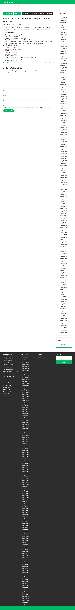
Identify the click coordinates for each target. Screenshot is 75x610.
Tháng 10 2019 (63, 127)
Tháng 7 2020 (63, 108)
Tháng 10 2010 (63, 318)
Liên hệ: (17, 6)
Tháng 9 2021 (63, 75)
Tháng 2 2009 (63, 330)
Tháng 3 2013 (63, 263)
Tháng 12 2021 (63, 68)
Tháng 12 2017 (63, 156)
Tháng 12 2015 (63, 196)
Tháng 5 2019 (63, 130)
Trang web (6, 101)
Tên (4, 90)
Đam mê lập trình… (49, 62)
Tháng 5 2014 (63, 232)
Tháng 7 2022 (63, 58)
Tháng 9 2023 (63, 44)
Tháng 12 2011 (63, 294)
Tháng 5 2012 (63, 285)
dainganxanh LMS (54, 6)
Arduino (7, 366)
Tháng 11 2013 (63, 244)
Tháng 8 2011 (63, 304)
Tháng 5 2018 (63, 149)
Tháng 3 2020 (63, 118)
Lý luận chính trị (8, 387)
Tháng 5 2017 (63, 163)
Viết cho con (6, 62)
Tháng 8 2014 (63, 225)
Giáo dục (17, 13)
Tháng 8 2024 (63, 30)
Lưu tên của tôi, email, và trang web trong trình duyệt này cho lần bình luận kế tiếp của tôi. (27, 107)
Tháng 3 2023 (63, 49)
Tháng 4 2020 (63, 115)
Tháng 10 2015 (63, 201)
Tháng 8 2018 (63, 146)
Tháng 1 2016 (63, 194)
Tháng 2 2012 (63, 292)
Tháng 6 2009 (63, 323)
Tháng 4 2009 (63, 328)
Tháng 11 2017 (63, 158)
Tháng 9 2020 (63, 103)
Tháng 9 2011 (63, 301)
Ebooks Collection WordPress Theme (30, 608)
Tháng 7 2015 (63, 208)
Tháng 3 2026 (63, 18)
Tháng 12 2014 (63, 220)
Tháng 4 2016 (63, 189)
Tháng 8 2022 (63, 56)
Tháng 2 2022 (63, 63)
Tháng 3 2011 (63, 316)
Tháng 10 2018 (63, 142)
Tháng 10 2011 (63, 299)
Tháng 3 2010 (63, 320)
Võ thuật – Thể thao (9, 395)
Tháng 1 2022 (63, 65)
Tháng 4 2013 (63, 261)
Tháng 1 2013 (63, 268)
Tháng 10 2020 (63, 101)
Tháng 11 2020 (63, 99)
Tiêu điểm (6, 393)
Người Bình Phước (9, 380)
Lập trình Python (9, 367)
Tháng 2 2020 (63, 120)
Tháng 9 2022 (63, 53)
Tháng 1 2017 (63, 173)
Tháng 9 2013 (63, 249)
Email (5, 95)
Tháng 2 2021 (63, 91)
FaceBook (25, 6)
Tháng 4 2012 (63, 287)
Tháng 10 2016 (63, 180)
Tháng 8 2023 (63, 46)
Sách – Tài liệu (7, 391)
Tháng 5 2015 (63, 213)
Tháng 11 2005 (63, 332)
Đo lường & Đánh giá (9, 382)
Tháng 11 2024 (63, 25)
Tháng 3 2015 (63, 218)
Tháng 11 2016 (63, 177)
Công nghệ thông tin (9, 357)
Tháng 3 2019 (63, 134)
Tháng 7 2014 (63, 227)
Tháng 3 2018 (63, 153)
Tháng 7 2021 (63, 80)
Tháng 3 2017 (63, 168)
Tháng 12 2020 (63, 96)
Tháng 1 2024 (63, 37)
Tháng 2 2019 (63, 137)
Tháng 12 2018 (63, 139)
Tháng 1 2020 (63, 123)
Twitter (34, 6)
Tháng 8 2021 (63, 77)
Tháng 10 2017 (63, 161)
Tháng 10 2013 (63, 246)
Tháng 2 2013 (63, 266)
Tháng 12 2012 (63, 270)
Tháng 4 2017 (63, 165)
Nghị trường (7, 389)
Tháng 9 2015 (63, 204)
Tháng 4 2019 (63, 132)
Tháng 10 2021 (63, 72)
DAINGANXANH (8, 13)
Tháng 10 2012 (63, 275)
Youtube (42, 6)
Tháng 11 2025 (63, 22)
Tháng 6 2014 (63, 230)
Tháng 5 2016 (63, 187)
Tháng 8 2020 (63, 106)
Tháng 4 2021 (63, 87)
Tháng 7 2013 (63, 254)
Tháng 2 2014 (63, 239)
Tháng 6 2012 (63, 282)
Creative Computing (9, 364)
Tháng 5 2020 (63, 113)
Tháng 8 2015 (63, 206)
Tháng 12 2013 (63, 242)
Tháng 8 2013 (63, 251)
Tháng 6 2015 (63, 211)
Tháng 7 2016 (63, 182)
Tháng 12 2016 (63, 175)
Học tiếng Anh (7, 385)
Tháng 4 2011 (63, 313)
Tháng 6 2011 (63, 308)
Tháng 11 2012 (63, 273)
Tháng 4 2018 (63, 151)
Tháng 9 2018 (63, 144)
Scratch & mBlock (9, 369)
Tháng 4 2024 (63, 32)
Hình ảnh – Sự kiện (9, 374)
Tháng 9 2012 (63, 277)
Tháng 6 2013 (63, 256)
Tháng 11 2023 (63, 39)
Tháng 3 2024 (63, 34)
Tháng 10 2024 (63, 27)
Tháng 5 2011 (63, 311)
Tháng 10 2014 (63, 223)
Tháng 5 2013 (63, 258)
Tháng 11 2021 (63, 70)
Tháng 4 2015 (63, 215)
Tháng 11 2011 (63, 296)
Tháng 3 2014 (63, 237)
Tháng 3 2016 (63, 192)
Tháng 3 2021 (63, 89)
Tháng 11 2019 (63, 125)
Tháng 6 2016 (63, 184)
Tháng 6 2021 (63, 82)
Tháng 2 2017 (63, 170)
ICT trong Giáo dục (10, 359)
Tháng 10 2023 (63, 41)
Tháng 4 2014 (63, 235)
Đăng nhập (62, 344)
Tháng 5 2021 (63, 84)
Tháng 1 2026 (63, 20)
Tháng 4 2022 (63, 61)
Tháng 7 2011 (63, 306)
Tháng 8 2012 (63, 280)
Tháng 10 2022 (63, 51)
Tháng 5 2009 (63, 325)
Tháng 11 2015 (63, 199)
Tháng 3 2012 (63, 289)
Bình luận (6, 73)
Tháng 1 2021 (63, 94)
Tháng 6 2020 (63, 111)
